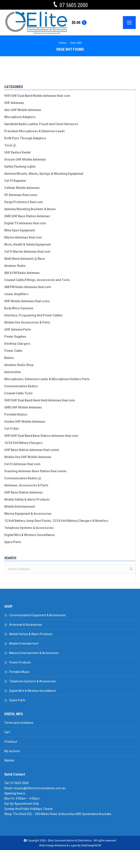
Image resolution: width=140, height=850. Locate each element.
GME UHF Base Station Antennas (27, 216)
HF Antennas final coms (20, 195)
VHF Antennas (14, 103)
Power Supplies (15, 336)
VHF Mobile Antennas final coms (27, 301)
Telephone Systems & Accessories (29, 528)
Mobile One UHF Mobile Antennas (27, 457)
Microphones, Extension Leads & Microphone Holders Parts (47, 379)
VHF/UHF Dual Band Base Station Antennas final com (41, 435)
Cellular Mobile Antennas (22, 188)
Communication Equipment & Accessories (37, 615)
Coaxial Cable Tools (18, 393)
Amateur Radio (14, 265)
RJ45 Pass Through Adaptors (25, 138)
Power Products (20, 662)
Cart (7, 732)
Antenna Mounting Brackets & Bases (30, 209)
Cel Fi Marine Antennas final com (27, 251)
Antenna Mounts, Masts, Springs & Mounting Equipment (43, 173)
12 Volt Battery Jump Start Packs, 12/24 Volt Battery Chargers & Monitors (56, 520)
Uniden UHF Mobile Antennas (24, 421)
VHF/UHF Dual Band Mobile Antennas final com (37, 95)
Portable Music (19, 672)
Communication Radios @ (22, 478)
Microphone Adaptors (19, 117)
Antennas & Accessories (25, 624)
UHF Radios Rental (17, 152)
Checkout (10, 741)
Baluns (9, 358)
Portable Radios (15, 414)
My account (12, 751)
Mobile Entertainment (19, 506)
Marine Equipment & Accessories (28, 513)
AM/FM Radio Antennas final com (27, 287)
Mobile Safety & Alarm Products (27, 499)
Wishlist (9, 760)
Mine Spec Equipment (19, 230)
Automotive (12, 372)
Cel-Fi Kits (11, 428)
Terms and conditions (18, 722)
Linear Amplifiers (16, 294)
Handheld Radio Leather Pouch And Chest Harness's (41, 124)
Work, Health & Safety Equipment (27, 244)
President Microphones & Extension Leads (34, 131)
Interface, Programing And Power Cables (33, 315)
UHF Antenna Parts (17, 329)
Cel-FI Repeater (15, 180)
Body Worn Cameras (18, 308)
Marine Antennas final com (23, 237)
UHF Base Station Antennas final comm (31, 450)
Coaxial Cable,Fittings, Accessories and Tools (37, 280)
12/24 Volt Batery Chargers (23, 443)
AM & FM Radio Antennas (22, 273)
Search (131, 569)
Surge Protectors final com (23, 202)
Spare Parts (12, 542)
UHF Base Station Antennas (23, 492)
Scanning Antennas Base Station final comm (35, 471)
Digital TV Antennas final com (25, 223)
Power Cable (13, 350)
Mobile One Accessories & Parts (27, 322)
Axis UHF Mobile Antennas (22, 110)
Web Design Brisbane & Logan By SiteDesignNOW (70, 845)
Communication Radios (21, 386)
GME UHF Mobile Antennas (23, 407)
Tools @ (10, 145)
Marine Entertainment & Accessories (34, 653)
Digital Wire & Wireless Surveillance (29, 535)
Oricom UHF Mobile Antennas (25, 159)
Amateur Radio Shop (18, 365)
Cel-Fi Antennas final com (22, 464)
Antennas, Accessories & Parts (26, 485)
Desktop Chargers (17, 343)
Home (62, 42)
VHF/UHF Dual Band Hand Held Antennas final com (39, 400)
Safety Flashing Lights (20, 166)
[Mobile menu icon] (129, 22)
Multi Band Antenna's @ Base (24, 258)
